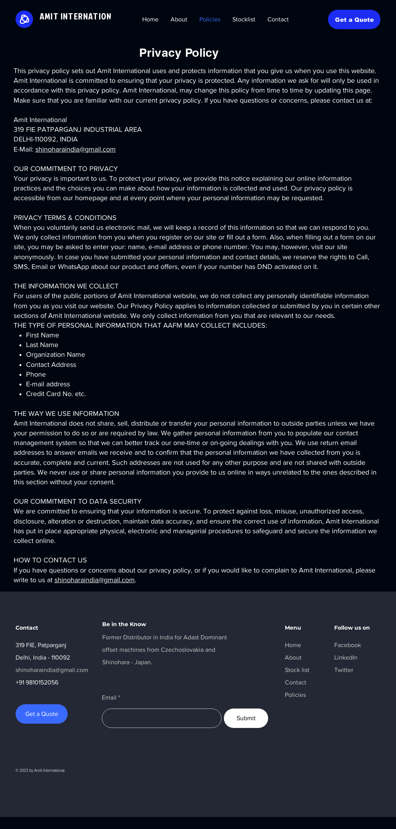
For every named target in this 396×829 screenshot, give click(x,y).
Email (109, 698)
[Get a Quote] (354, 19)
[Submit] (246, 718)
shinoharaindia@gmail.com (75, 149)
